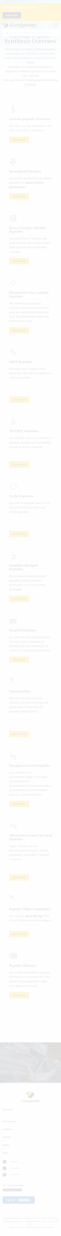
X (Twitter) (11, 1175)
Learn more (19, 139)
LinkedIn (10, 1162)
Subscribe (11, 15)
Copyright (7, 1218)
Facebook (11, 1168)
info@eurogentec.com (35, 1221)
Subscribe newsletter (12, 1190)
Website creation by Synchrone (40, 1227)
